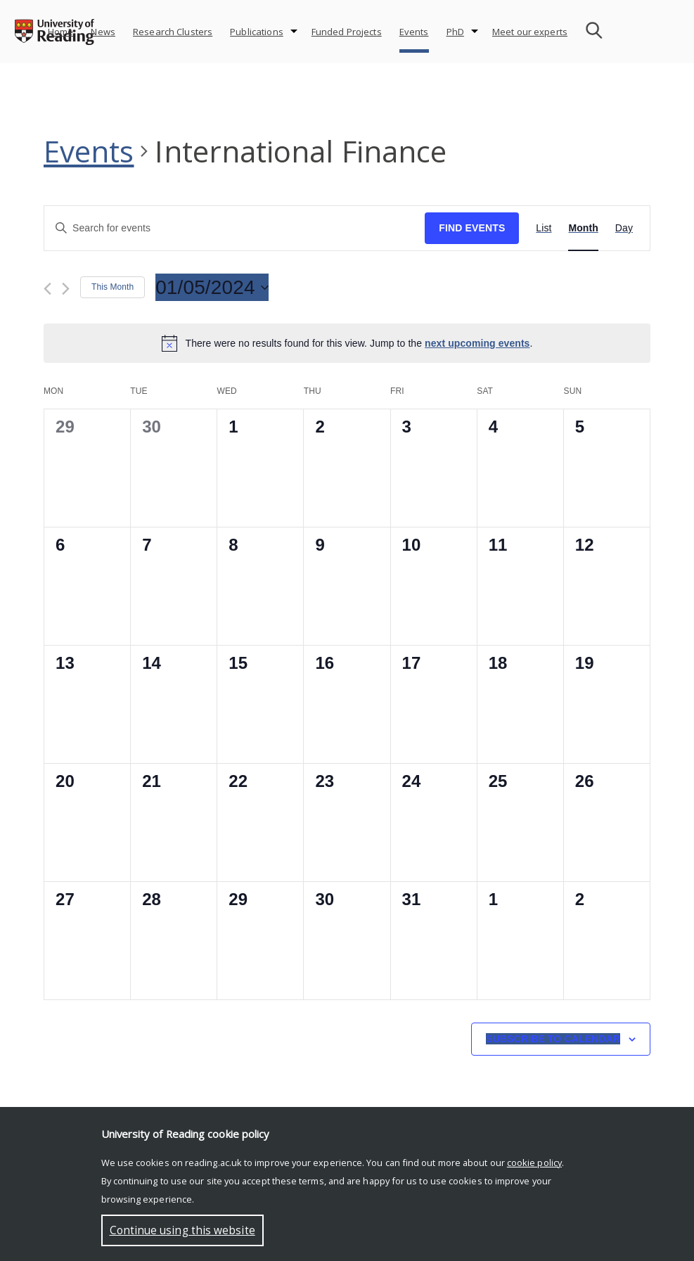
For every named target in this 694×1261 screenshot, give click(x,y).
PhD (455, 31)
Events (414, 31)
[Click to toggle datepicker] (211, 288)
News (103, 31)
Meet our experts (529, 31)
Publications (256, 31)
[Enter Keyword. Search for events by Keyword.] (234, 228)
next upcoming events (477, 343)
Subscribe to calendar (553, 1038)
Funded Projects (346, 31)
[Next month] (66, 288)
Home (61, 31)
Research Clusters (172, 31)
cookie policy (534, 1162)
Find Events (472, 227)
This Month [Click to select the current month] (112, 287)
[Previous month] (47, 288)
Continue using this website (182, 1230)
